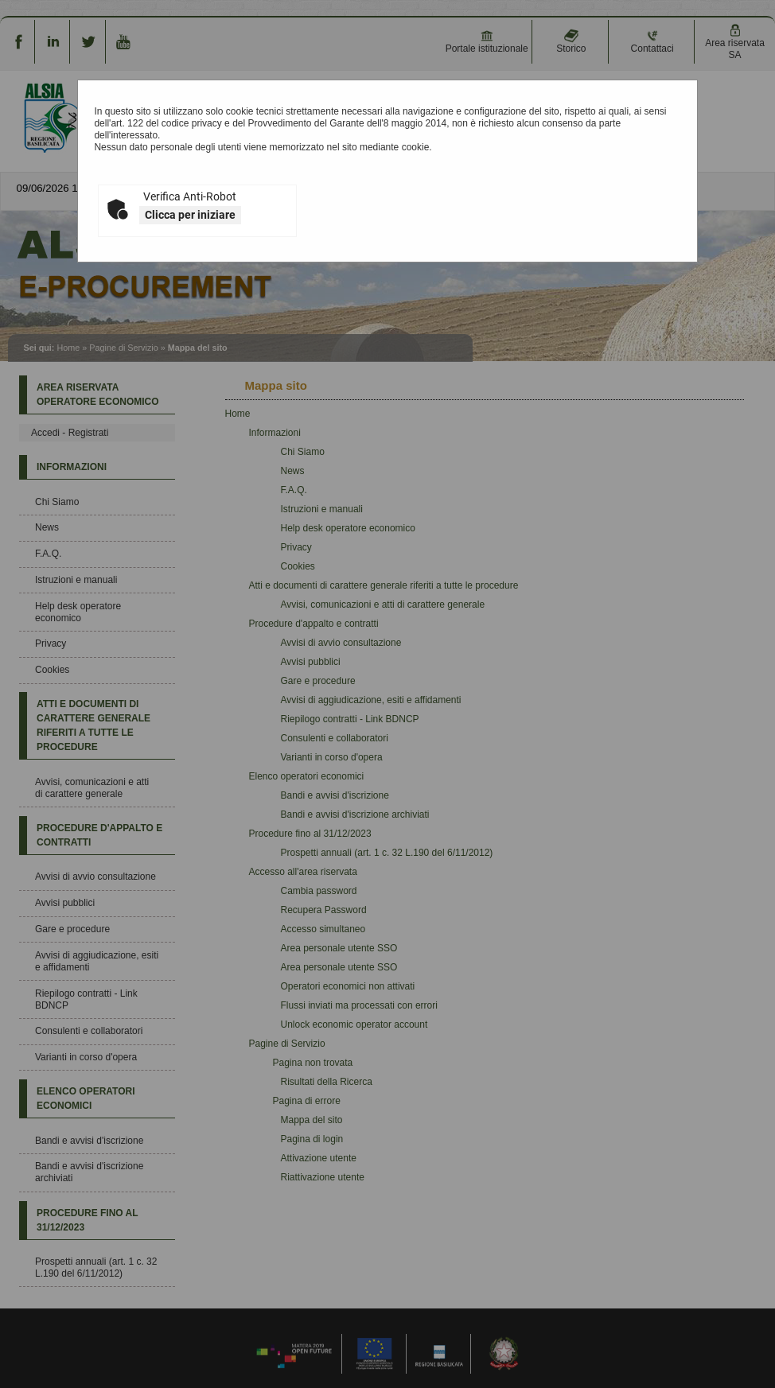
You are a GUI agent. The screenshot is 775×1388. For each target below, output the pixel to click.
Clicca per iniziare (190, 214)
